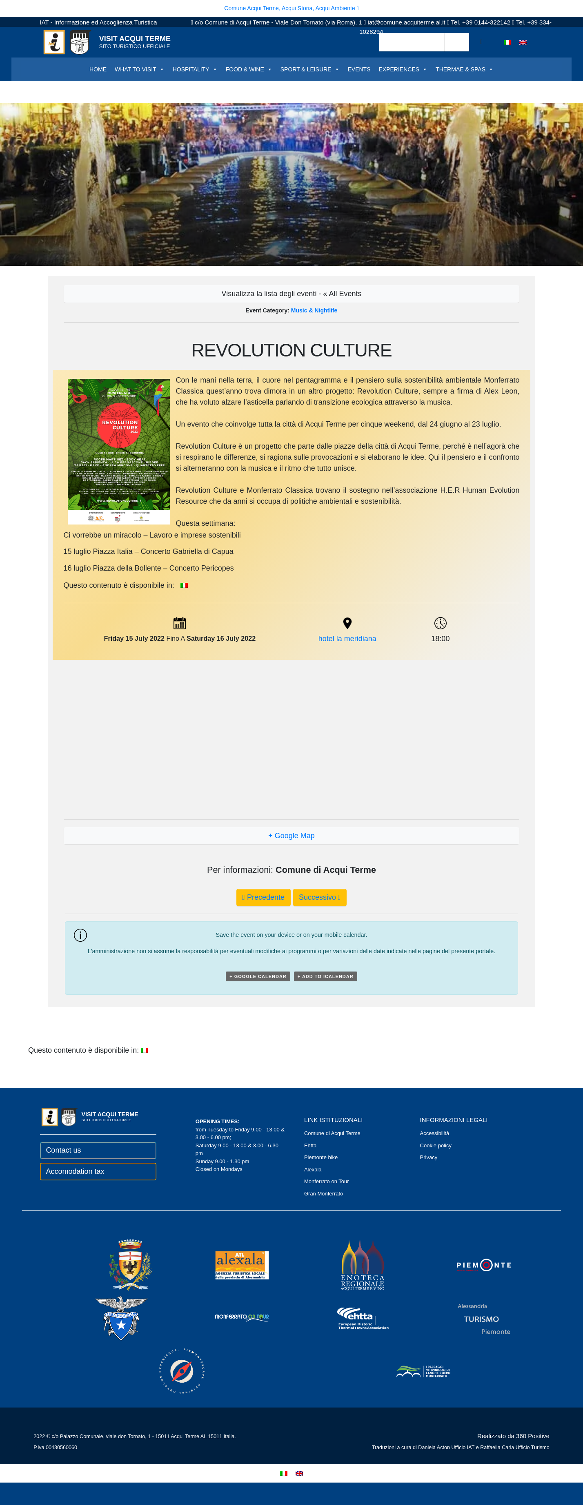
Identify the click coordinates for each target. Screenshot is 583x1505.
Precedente (263, 897)
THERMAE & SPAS (465, 69)
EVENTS (359, 69)
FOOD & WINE (249, 69)
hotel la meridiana (347, 639)
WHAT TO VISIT (140, 69)
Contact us (63, 1150)
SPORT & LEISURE (310, 69)
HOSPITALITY (195, 69)
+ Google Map (291, 836)
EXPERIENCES (403, 69)
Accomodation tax (75, 1171)
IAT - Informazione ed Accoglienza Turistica (98, 22)
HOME (98, 69)
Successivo (320, 897)
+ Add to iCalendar (326, 976)
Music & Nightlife (314, 310)
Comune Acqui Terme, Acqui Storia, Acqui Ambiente (291, 8)
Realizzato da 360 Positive (513, 1435)
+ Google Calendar (258, 976)
